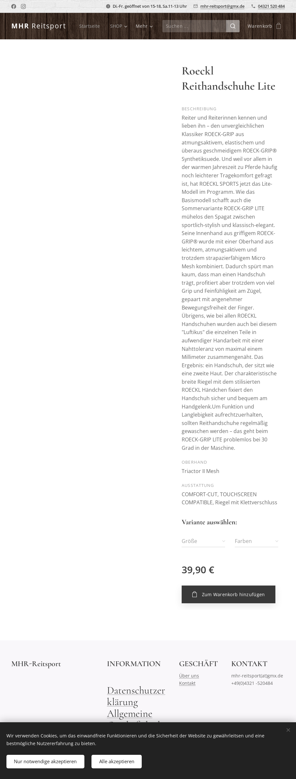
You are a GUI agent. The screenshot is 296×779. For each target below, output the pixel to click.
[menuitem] (116, 26)
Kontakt (187, 683)
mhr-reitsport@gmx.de (222, 6)
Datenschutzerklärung (136, 696)
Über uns (189, 676)
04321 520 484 (271, 6)
